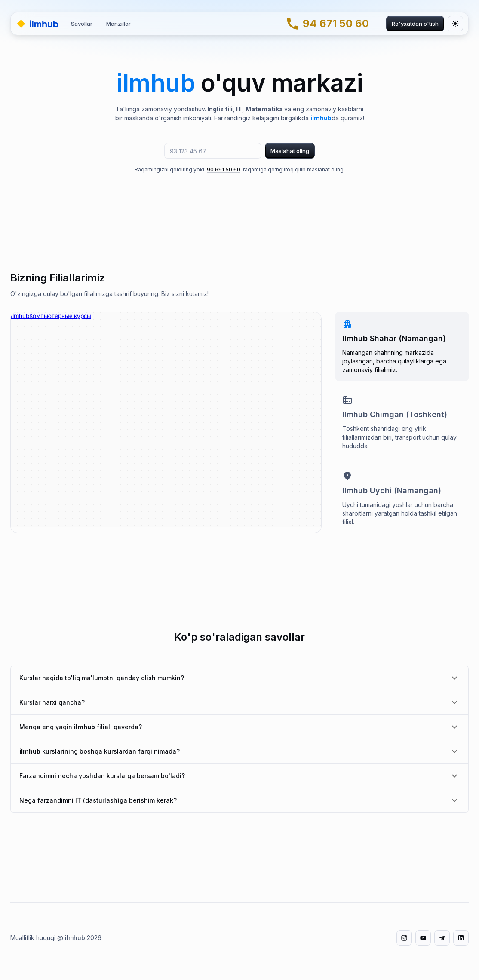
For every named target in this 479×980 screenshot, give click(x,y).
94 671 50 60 (327, 23)
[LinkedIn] (461, 938)
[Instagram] (404, 938)
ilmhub (75, 937)
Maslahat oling (289, 150)
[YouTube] (423, 938)
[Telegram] (442, 938)
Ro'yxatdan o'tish (415, 23)
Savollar (81, 23)
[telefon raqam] (213, 151)
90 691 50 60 (223, 169)
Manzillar (118, 23)
